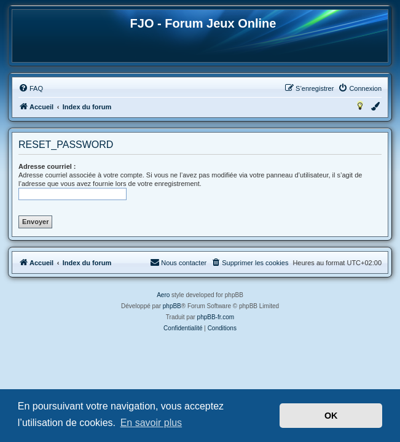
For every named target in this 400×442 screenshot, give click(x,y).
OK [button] (331, 416)
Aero (163, 295)
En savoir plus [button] (151, 422)
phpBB (172, 306)
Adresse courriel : (47, 166)
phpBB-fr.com (216, 317)
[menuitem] (30, 88)
